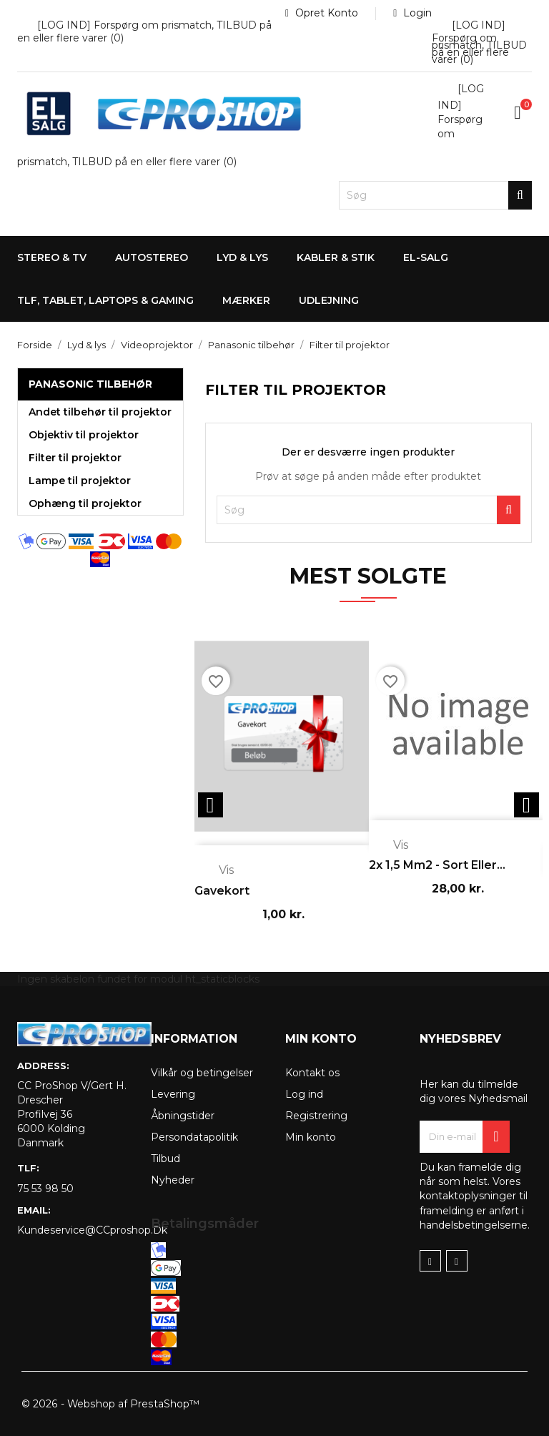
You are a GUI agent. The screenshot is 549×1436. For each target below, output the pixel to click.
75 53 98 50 (45, 1188)
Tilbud (165, 1158)
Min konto (310, 1137)
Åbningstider (182, 1115)
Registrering (316, 1115)
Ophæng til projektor (85, 503)
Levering (173, 1094)
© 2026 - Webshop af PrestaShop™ (109, 1403)
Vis (216, 871)
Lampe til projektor (80, 480)
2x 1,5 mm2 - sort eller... (437, 865)
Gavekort (221, 891)
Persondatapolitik (194, 1137)
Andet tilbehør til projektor (100, 411)
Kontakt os (312, 1072)
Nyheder (172, 1180)
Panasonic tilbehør (90, 384)
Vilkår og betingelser (202, 1072)
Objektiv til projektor (84, 434)
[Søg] (435, 195)
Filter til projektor (75, 457)
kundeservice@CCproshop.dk (73, 1230)
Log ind (304, 1094)
